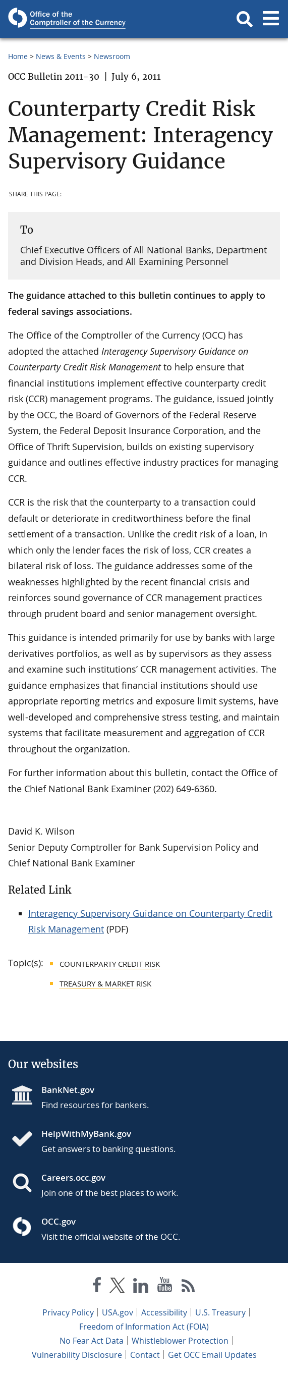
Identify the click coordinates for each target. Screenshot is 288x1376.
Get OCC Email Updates (212, 1354)
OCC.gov (58, 1221)
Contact (145, 1354)
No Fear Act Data (92, 1340)
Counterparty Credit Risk (110, 964)
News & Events (61, 56)
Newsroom (112, 56)
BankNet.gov (67, 1089)
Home (18, 56)
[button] (245, 19)
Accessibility (164, 1312)
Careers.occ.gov (73, 1177)
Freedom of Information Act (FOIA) (144, 1326)
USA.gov (117, 1312)
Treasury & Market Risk (105, 983)
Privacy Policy (68, 1312)
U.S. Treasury (220, 1312)
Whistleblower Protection (180, 1340)
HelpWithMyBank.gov (86, 1133)
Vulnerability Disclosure (77, 1354)
